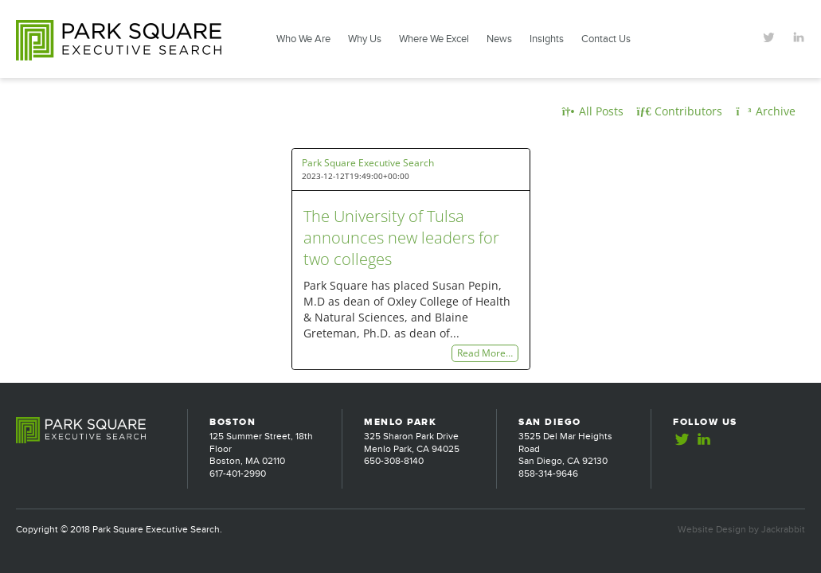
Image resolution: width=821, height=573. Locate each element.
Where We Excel (434, 39)
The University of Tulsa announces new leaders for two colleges (401, 237)
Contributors (680, 111)
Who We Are (303, 39)
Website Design (712, 529)
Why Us (364, 39)
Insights (547, 39)
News (499, 39)
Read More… (485, 354)
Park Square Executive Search (368, 163)
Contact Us (606, 39)
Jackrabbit (783, 529)
